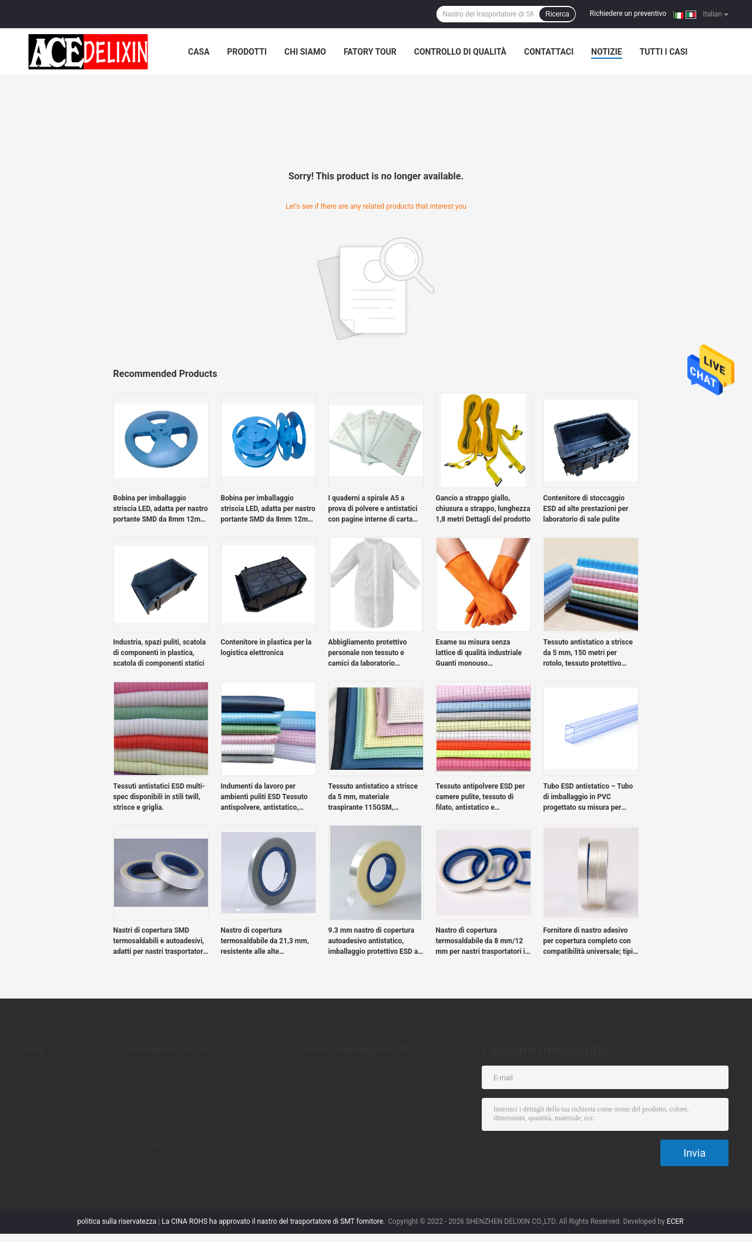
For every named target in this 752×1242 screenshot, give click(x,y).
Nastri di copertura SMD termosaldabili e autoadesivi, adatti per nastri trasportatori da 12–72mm (159, 941)
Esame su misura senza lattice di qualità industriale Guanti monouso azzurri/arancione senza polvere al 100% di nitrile (479, 653)
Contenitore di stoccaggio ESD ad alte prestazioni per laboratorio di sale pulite (586, 508)
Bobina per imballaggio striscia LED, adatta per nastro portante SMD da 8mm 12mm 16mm (160, 509)
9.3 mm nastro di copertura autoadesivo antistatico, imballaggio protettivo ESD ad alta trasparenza (375, 941)
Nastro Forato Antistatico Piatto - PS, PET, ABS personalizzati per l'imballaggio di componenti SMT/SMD (388, 1142)
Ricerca (557, 14)
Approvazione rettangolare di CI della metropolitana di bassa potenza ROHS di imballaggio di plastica (210, 1079)
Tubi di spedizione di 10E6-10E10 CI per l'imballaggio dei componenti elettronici (208, 1109)
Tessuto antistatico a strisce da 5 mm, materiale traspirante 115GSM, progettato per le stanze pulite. (373, 797)
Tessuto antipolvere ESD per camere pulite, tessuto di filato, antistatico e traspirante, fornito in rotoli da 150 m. (483, 797)
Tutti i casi (664, 51)
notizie (606, 51)
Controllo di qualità (460, 51)
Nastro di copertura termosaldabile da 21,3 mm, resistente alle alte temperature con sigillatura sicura (265, 941)
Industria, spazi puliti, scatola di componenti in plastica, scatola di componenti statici (159, 652)
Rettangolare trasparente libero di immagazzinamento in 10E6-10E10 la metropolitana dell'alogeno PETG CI (204, 1140)
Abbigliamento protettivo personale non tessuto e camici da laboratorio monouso (367, 653)
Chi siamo (305, 51)
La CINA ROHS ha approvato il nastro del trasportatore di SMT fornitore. (274, 1221)
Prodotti (247, 51)
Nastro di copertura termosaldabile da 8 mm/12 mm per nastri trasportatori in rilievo (482, 941)
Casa (199, 51)
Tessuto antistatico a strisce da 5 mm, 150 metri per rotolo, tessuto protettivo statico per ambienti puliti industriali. (588, 653)
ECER (675, 1221)
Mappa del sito (51, 1159)
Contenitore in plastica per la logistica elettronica (266, 647)
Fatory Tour (370, 51)
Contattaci (548, 51)
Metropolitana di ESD (168, 1049)
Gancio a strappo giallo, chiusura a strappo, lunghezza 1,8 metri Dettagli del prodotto (483, 508)
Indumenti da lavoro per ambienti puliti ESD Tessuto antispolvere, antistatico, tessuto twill (264, 797)
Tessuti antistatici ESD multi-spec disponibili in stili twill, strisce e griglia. (159, 797)
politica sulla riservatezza (117, 1221)
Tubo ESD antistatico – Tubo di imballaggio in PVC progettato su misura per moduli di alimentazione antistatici (588, 797)
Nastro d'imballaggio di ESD (357, 1049)
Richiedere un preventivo (628, 13)
